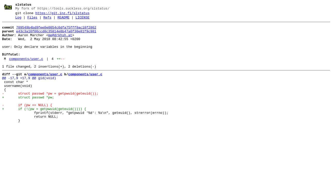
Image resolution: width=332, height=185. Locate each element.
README (63, 19)
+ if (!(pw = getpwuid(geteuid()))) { (44, 126)
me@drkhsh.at (60, 40)
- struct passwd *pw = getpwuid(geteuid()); (50, 108)
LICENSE (83, 19)
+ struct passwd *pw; (28, 112)
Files (32, 19)
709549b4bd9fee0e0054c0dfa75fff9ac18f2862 (56, 30)
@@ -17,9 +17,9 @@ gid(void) (29, 89)
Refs (47, 19)
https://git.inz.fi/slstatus (62, 14)
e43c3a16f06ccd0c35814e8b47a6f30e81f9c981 (56, 35)
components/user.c (26, 68)
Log (18, 19)
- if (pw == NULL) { (27, 122)
